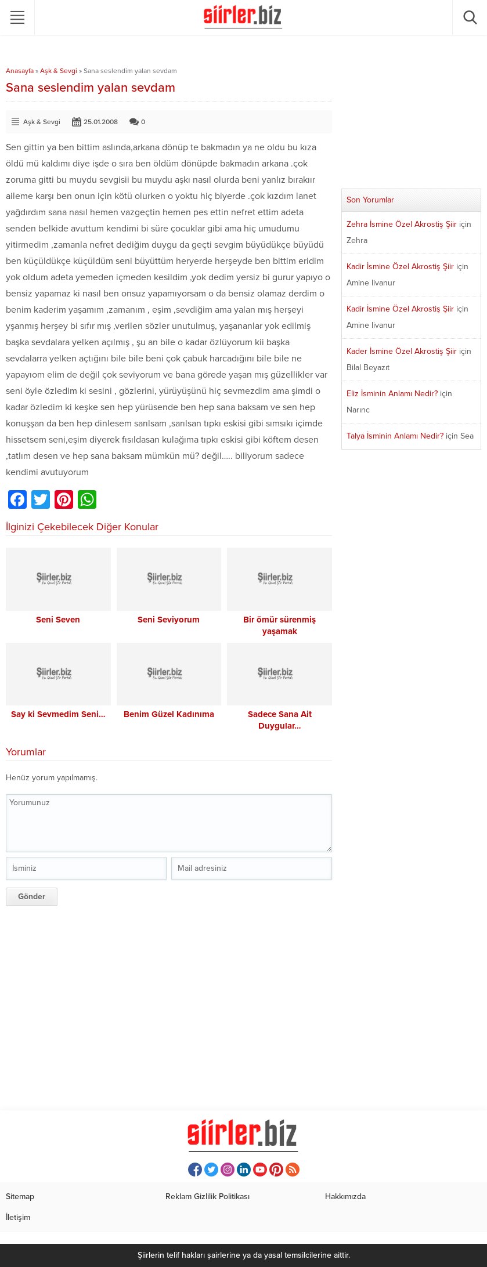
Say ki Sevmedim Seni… (58, 714)
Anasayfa (20, 71)
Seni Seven (58, 619)
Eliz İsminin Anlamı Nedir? (392, 394)
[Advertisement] (169, 1007)
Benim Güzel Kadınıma (169, 714)
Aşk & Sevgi (58, 71)
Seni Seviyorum (169, 619)
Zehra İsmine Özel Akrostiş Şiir (402, 224)
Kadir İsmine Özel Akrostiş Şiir (400, 267)
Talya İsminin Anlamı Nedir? (395, 436)
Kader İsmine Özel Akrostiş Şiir (402, 351)
